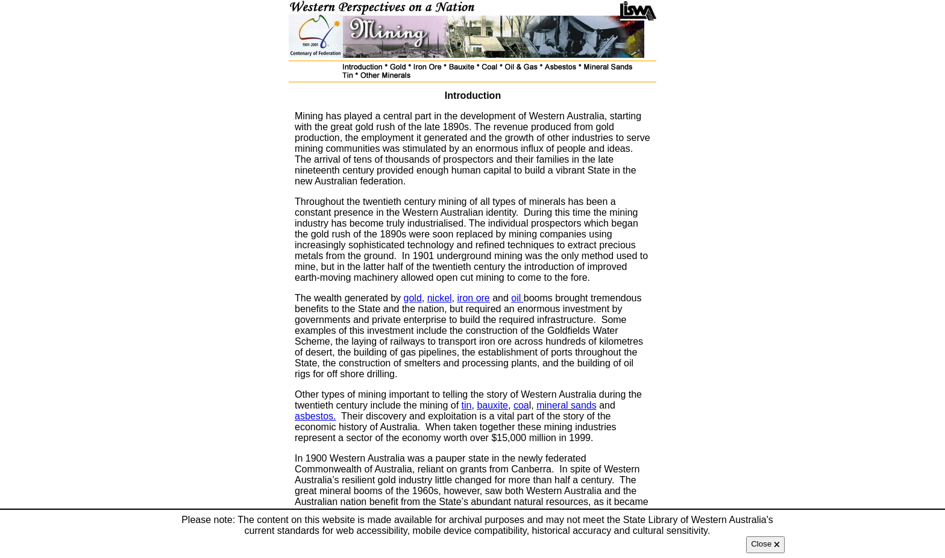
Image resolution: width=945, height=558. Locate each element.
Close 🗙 (765, 543)
